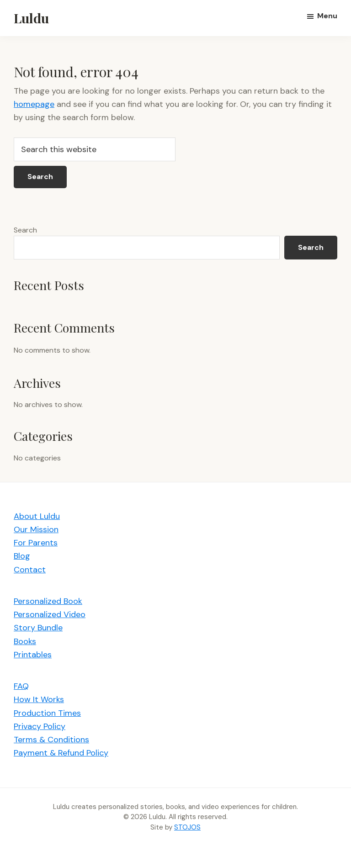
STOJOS (187, 827)
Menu (327, 16)
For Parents (36, 542)
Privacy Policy (39, 726)
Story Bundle (38, 627)
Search (25, 230)
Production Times (47, 713)
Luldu (31, 17)
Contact (30, 569)
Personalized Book (48, 601)
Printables (33, 654)
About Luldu (37, 516)
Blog (22, 555)
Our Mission (36, 529)
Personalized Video (49, 614)
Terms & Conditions (51, 739)
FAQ (21, 686)
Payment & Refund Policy (61, 752)
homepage (34, 104)
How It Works (39, 699)
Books (25, 641)
